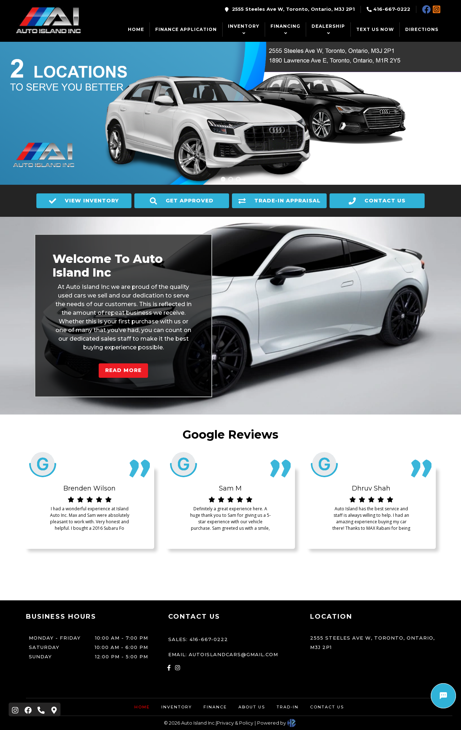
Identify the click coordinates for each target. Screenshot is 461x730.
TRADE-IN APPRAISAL (279, 201)
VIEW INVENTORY (84, 201)
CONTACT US (377, 201)
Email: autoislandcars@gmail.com (223, 654)
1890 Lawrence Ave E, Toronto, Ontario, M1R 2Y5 (354, 58)
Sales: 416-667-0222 (198, 639)
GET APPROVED (182, 201)
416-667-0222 (391, 9)
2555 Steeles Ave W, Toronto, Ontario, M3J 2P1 (293, 9)
